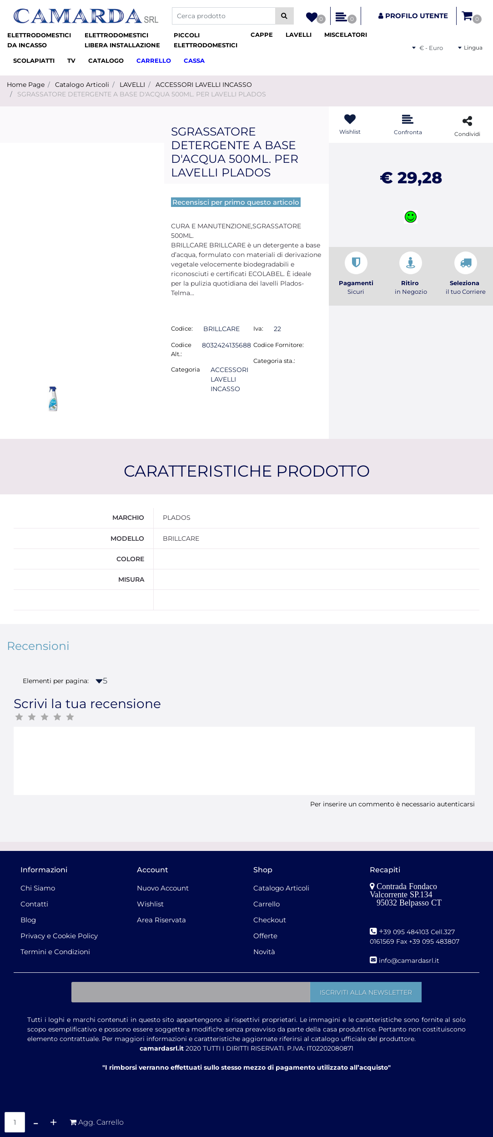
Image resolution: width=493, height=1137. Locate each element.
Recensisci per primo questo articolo (235, 202)
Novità (264, 951)
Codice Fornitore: (278, 344)
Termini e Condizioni (55, 951)
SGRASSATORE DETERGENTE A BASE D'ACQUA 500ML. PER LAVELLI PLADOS (141, 94)
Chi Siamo (37, 888)
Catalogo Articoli (82, 84)
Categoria (185, 369)
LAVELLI (132, 84)
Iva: (258, 328)
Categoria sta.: (274, 360)
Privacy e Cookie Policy (59, 935)
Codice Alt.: (181, 349)
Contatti (34, 904)
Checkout (269, 920)
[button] (284, 16)
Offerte (265, 935)
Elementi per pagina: (56, 681)
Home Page (26, 84)
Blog (28, 920)
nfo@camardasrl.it (410, 960)
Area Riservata (161, 920)
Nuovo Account (163, 888)
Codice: (182, 328)
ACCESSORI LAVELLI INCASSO (204, 84)
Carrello (266, 904)
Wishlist (150, 904)
